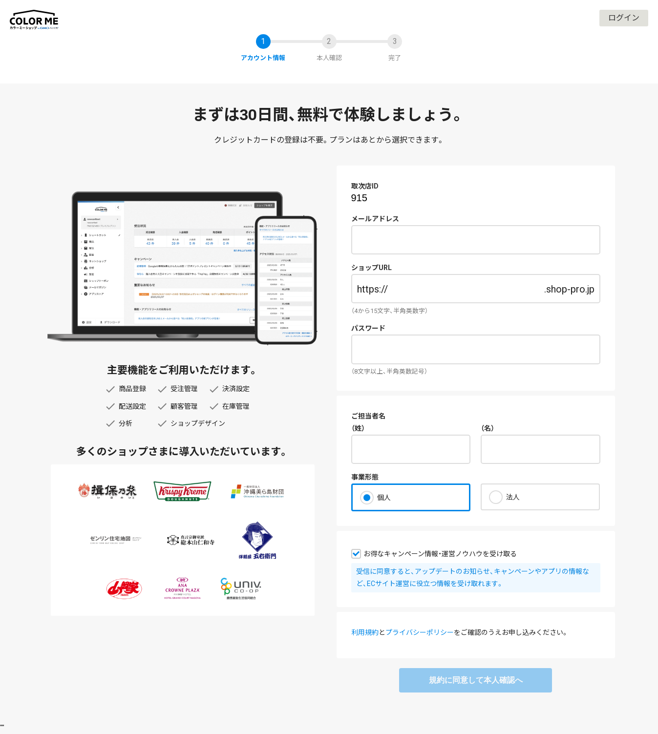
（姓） (358, 428)
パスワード (368, 328)
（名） (487, 428)
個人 (384, 498)
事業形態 (365, 477)
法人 (513, 497)
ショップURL (371, 268)
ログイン (623, 17)
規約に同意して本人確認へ (476, 680)
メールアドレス (375, 219)
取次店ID (365, 186)
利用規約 (365, 632)
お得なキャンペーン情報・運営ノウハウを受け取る (440, 554)
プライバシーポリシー (419, 632)
